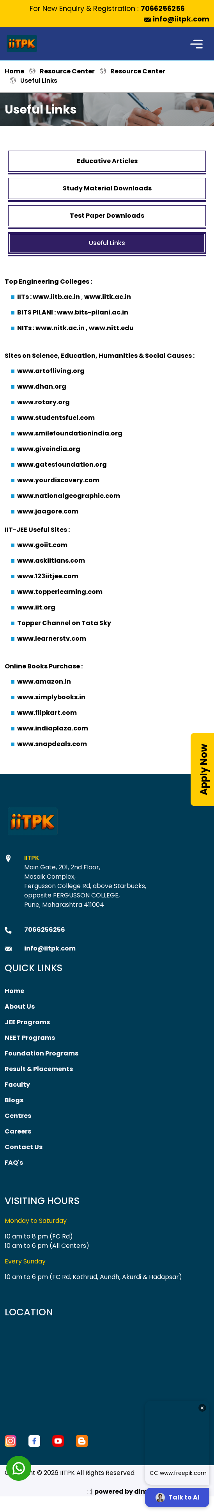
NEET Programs (30, 1037)
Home (14, 71)
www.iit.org (36, 607)
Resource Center (67, 71)
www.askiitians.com (51, 560)
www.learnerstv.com (51, 638)
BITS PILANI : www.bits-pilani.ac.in (72, 312)
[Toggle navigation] (196, 44)
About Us (20, 1006)
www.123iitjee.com (47, 576)
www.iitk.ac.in (107, 296)
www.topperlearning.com (60, 591)
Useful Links (107, 242)
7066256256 (163, 8)
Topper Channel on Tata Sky (64, 622)
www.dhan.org (41, 386)
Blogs (14, 1100)
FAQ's (14, 1162)
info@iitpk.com (181, 19)
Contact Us (23, 1146)
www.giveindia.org (48, 448)
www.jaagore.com (47, 511)
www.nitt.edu (111, 327)
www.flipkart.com (47, 712)
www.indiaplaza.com (52, 728)
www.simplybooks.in (51, 697)
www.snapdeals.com (52, 743)
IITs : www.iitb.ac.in (48, 296)
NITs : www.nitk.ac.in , (53, 327)
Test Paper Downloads (107, 215)
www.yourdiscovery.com (58, 480)
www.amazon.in (44, 681)
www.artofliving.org (51, 370)
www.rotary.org (43, 402)
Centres (18, 1115)
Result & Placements (39, 1068)
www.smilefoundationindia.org (69, 433)
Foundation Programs (41, 1053)
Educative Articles (107, 160)
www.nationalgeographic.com (68, 495)
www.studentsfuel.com (56, 417)
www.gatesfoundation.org (62, 464)
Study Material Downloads (107, 188)
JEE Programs (27, 1022)
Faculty (17, 1084)
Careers (18, 1131)
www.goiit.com (42, 544)
